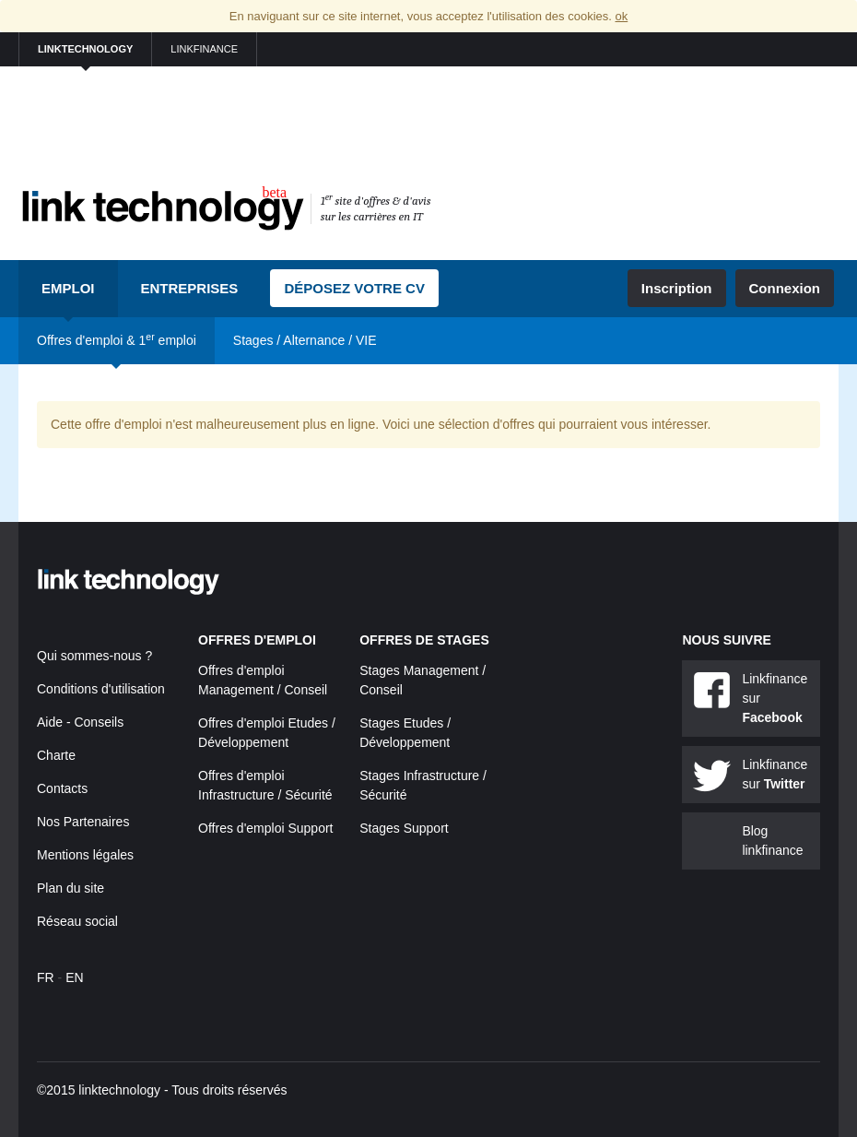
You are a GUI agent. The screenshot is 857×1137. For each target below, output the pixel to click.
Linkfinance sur (774, 698)
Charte (56, 755)
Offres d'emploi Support (265, 828)
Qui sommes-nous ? (94, 655)
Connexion (785, 288)
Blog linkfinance (772, 840)
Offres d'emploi (257, 640)
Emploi (68, 288)
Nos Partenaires (83, 821)
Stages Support (404, 828)
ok (621, 16)
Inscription (676, 288)
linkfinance (204, 48)
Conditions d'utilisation (101, 688)
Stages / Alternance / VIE (305, 340)
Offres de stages (424, 640)
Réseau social (77, 921)
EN (74, 977)
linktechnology (85, 48)
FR (45, 977)
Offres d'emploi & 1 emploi (116, 339)
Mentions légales (85, 854)
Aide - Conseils (80, 722)
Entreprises (190, 288)
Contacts (62, 788)
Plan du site (70, 888)
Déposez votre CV (354, 288)
